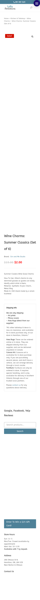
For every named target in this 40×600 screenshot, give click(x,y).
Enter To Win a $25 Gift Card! (18, 524)
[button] (37, 3)
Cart (5, 503)
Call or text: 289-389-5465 (15, 578)
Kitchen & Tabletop (18, 18)
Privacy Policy (9, 485)
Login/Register (9, 500)
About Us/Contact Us (12, 460)
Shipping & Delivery (12, 478)
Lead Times (8, 474)
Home (6, 18)
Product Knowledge (12, 467)
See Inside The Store (12, 464)
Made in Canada (10, 481)
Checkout (8, 507)
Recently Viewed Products (14, 510)
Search (20, 431)
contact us (16, 385)
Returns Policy (9, 471)
